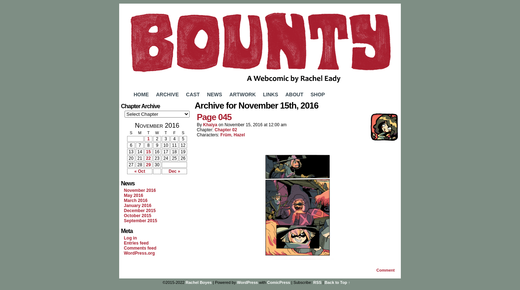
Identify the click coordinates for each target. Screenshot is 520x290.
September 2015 (140, 220)
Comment (385, 270)
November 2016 (140, 190)
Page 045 (214, 117)
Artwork (242, 94)
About (294, 94)
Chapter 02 (225, 129)
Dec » (174, 171)
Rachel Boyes (199, 282)
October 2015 (137, 215)
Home (141, 94)
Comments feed (140, 248)
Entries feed (136, 243)
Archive (167, 94)
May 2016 (133, 195)
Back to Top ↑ (337, 282)
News (214, 94)
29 (148, 164)
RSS (317, 282)
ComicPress (278, 282)
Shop (318, 94)
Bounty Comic (260, 46)
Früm (225, 134)
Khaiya (210, 124)
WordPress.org (139, 253)
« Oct (139, 171)
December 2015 (140, 210)
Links (270, 94)
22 (148, 158)
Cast (193, 94)
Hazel (239, 134)
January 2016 (137, 205)
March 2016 (135, 200)
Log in (130, 238)
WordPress (247, 282)
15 (148, 151)
